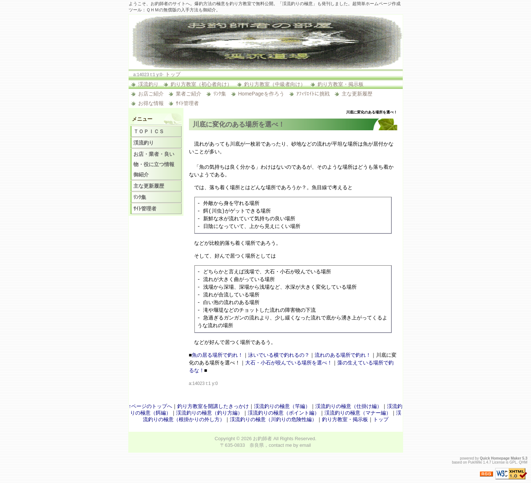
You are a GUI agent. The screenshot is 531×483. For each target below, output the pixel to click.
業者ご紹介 (188, 94)
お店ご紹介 (151, 94)
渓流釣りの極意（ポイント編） (283, 413)
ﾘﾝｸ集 (219, 94)
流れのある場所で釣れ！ (343, 355)
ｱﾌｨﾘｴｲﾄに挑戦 (313, 94)
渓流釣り (148, 84)
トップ (173, 74)
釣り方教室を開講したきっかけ (213, 406)
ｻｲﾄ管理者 (187, 103)
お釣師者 (262, 438)
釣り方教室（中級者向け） (275, 84)
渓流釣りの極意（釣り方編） (209, 413)
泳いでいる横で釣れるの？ (279, 355)
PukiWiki (475, 462)
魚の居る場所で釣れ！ (217, 355)
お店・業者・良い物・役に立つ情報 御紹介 (156, 164)
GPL (513, 462)
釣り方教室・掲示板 (341, 84)
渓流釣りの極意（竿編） (282, 406)
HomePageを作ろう (261, 94)
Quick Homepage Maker (500, 458)
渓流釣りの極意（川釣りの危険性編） (273, 419)
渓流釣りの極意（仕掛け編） (348, 406)
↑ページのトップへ (150, 406)
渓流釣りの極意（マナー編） (358, 413)
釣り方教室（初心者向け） (201, 84)
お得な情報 (151, 103)
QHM (523, 462)
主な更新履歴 (357, 94)
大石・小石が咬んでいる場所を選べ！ (288, 363)
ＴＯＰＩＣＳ (148, 131)
